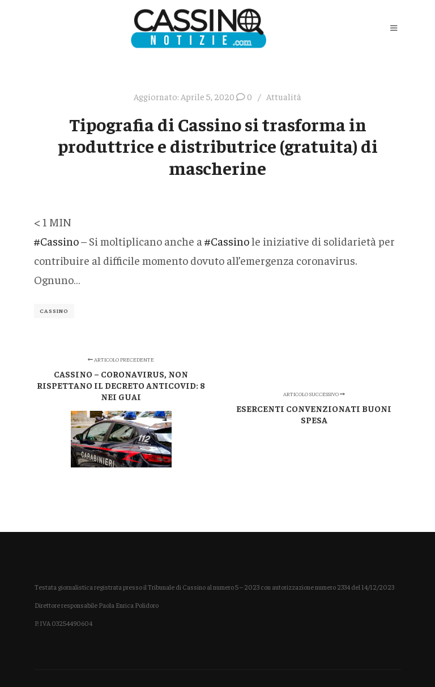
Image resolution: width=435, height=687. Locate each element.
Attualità (283, 96)
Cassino (54, 310)
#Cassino (56, 241)
